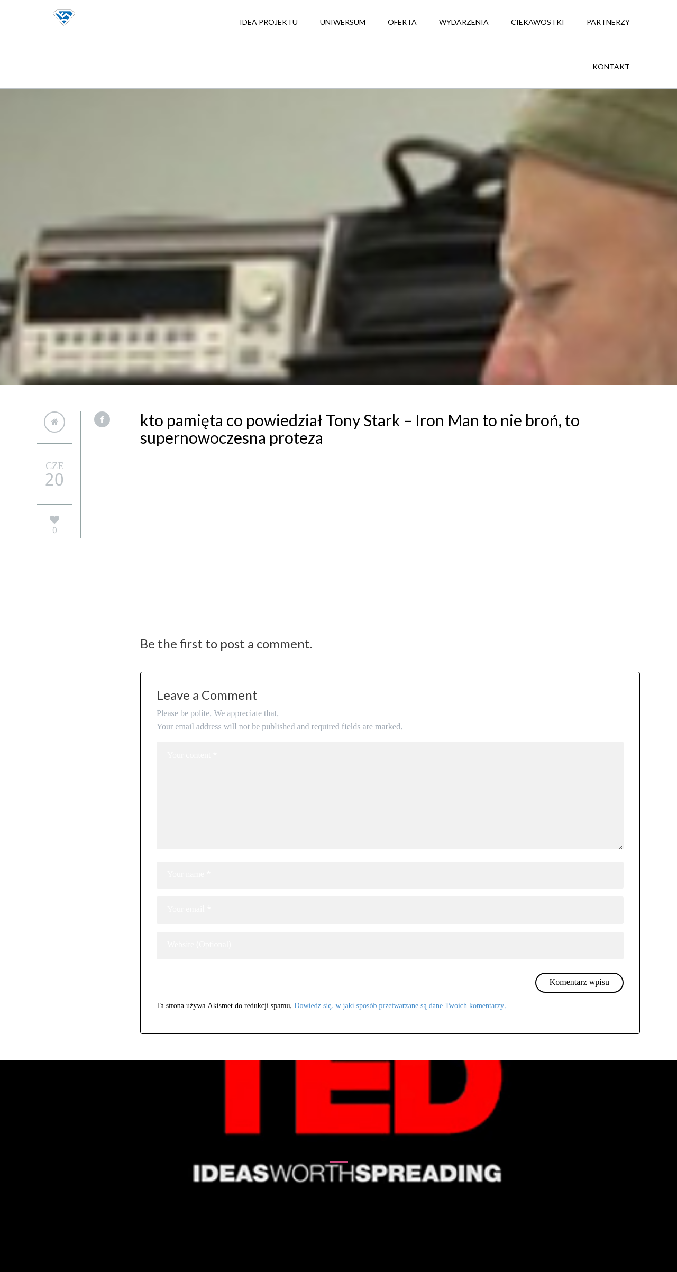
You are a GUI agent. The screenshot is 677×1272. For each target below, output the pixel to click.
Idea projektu (269, 21)
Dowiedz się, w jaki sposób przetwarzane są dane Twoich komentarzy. (400, 1006)
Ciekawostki (537, 21)
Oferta (402, 21)
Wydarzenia (464, 21)
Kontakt (611, 66)
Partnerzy (608, 21)
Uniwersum (342, 21)
